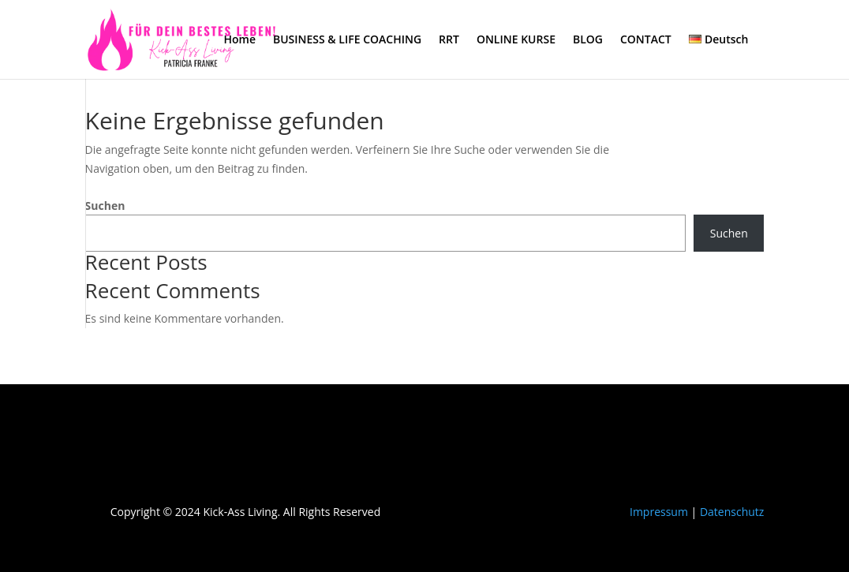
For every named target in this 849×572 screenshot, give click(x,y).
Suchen (105, 205)
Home (239, 40)
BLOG (588, 40)
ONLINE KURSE (516, 40)
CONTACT (645, 40)
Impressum (659, 511)
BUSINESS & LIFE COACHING (347, 40)
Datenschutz (732, 511)
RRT (449, 40)
